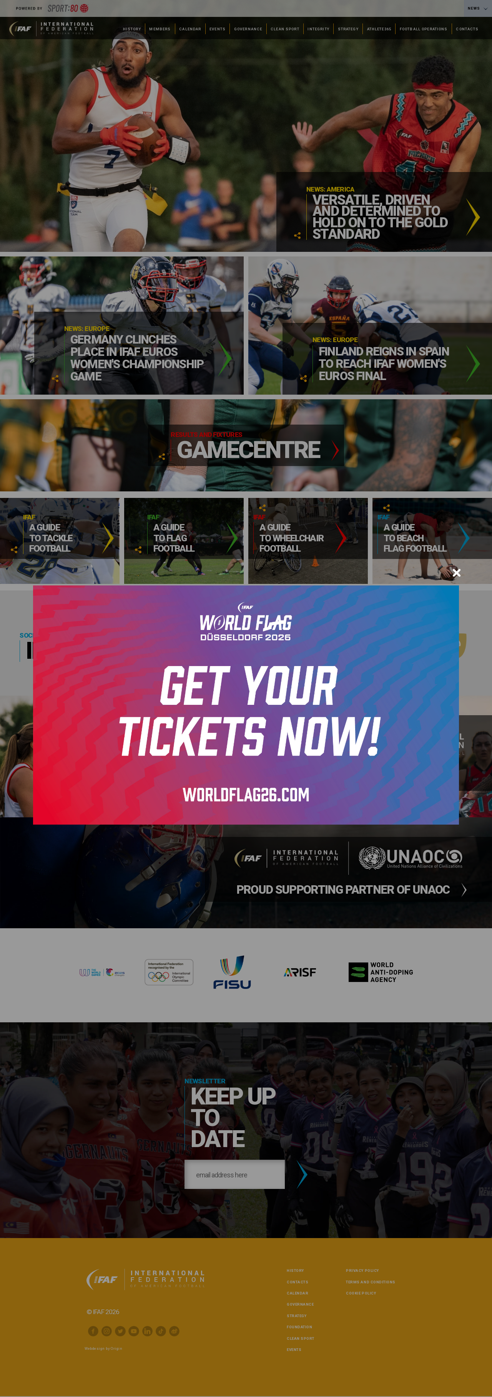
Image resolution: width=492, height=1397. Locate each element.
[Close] (456, 572)
